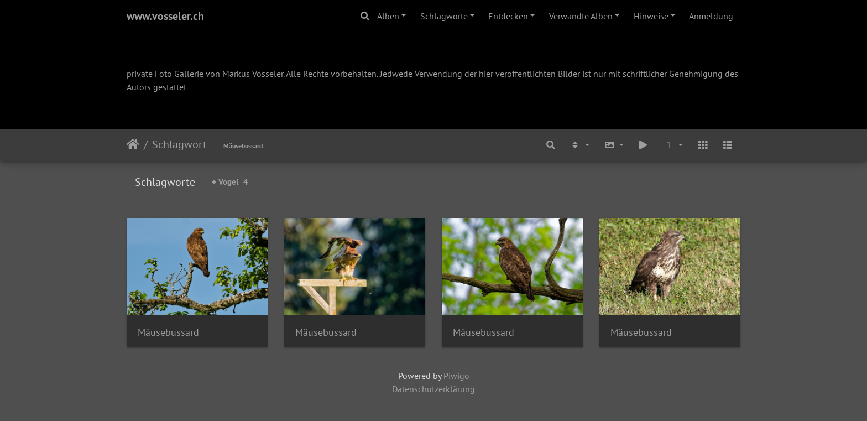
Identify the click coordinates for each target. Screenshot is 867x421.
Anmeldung (711, 16)
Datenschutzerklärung (433, 388)
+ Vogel (230, 181)
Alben (388, 16)
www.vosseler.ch (165, 16)
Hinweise (651, 16)
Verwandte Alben (581, 16)
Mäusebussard (243, 146)
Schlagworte (444, 16)
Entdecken (508, 16)
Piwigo (456, 375)
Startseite (133, 144)
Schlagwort (179, 144)
